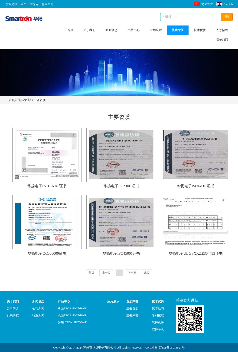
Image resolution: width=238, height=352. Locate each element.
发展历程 (13, 315)
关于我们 (89, 30)
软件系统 (158, 329)
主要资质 (40, 100)
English (224, 4)
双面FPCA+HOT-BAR (72, 315)
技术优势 (200, 30)
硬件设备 (158, 322)
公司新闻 (38, 308)
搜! (227, 17)
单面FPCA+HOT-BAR (72, 308)
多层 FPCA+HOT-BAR (72, 322)
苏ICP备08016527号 (172, 347)
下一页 (132, 272)
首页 (70, 30)
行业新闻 (38, 315)
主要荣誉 (132, 315)
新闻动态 (111, 30)
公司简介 (13, 308)
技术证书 (158, 308)
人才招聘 (222, 30)
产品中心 (133, 30)
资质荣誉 (178, 30)
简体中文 (203, 4)
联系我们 (222, 39)
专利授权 (158, 315)
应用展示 (156, 30)
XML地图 (151, 347)
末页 (147, 272)
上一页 (106, 272)
